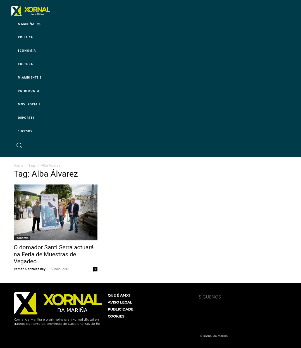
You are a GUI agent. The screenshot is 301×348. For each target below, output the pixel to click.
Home (18, 165)
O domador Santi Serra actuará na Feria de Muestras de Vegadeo (54, 254)
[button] (19, 145)
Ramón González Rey (30, 269)
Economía (21, 238)
